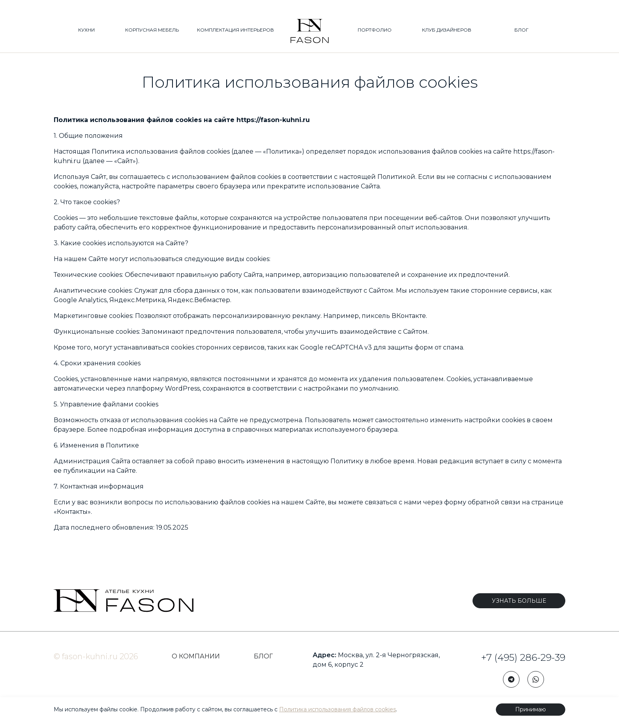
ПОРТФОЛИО (375, 30)
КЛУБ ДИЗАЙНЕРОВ (446, 30)
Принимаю (530, 709)
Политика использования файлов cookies (337, 709)
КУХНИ (86, 30)
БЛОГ (521, 30)
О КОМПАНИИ (196, 656)
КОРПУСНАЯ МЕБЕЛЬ (152, 30)
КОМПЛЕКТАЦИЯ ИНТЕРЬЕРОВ (235, 30)
